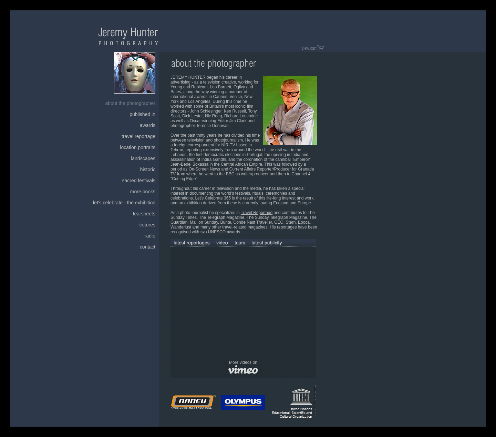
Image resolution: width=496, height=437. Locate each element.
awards (147, 125)
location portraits (137, 147)
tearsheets (144, 213)
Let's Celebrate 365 (213, 198)
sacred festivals (138, 180)
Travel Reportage (256, 212)
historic (147, 169)
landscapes (143, 158)
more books (142, 191)
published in (142, 114)
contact (147, 247)
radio (150, 236)
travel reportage (138, 136)
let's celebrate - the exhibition (124, 202)
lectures (146, 224)
